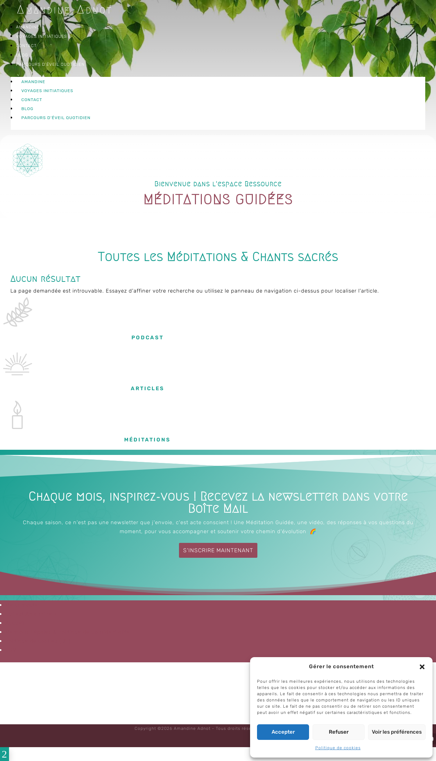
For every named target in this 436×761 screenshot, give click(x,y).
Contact (26, 45)
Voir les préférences (397, 732)
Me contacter (22, 605)
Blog (22, 55)
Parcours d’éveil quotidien (50, 64)
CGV (11, 650)
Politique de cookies (338, 747)
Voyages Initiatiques (41, 36)
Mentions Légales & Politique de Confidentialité (67, 632)
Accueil (15, 623)
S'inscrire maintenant (218, 550)
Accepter (283, 732)
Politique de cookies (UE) (38, 641)
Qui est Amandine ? (31, 614)
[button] (422, 666)
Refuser (339, 732)
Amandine (27, 27)
